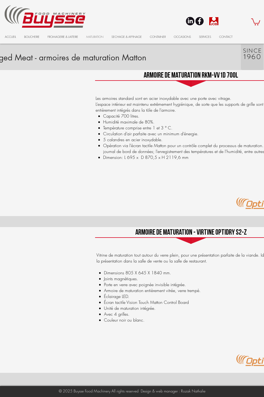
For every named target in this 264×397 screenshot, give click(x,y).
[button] (255, 22)
